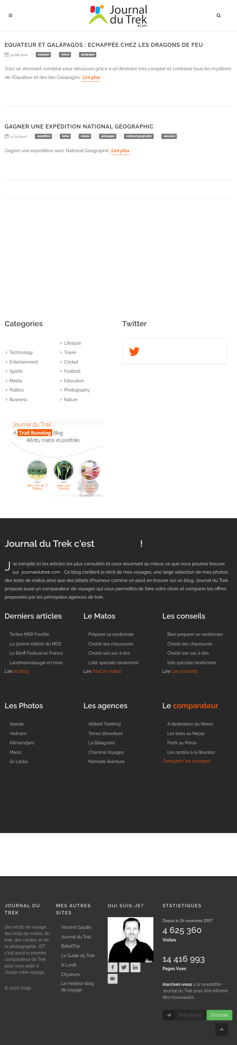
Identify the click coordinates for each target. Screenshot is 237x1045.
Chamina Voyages (106, 752)
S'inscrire (219, 1015)
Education (74, 380)
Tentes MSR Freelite (29, 634)
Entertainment (24, 362)
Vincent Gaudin (76, 927)
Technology (21, 352)
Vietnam (18, 733)
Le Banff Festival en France (36, 653)
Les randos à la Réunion (191, 752)
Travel (70, 352)
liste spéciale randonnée (191, 662)
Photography (77, 390)
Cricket (71, 362)
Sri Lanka (19, 761)
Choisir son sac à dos (109, 653)
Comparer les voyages (186, 761)
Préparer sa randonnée (111, 634)
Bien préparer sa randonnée (195, 634)
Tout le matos (107, 671)
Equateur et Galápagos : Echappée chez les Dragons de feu (104, 45)
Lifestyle (72, 343)
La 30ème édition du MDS (35, 643)
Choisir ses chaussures (111, 643)
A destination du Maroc (190, 724)
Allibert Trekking (105, 724)
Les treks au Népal (185, 733)
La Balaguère (102, 742)
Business (18, 399)
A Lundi (68, 964)
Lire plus (91, 77)
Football (72, 371)
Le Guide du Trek (78, 955)
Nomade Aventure (107, 761)
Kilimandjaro (22, 742)
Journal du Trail (76, 936)
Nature (71, 399)
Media (16, 380)
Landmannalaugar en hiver (36, 662)
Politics (17, 390)
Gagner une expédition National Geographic (79, 126)
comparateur (195, 705)
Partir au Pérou (182, 742)
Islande (17, 724)
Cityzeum (70, 974)
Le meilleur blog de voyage (77, 986)
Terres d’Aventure (106, 733)
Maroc (16, 752)
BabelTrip (70, 946)
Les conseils (185, 671)
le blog (21, 671)
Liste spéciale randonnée (114, 662)
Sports (16, 371)
